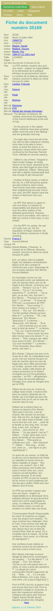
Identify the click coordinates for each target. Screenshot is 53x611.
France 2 (16, 238)
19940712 (17, 40)
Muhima (16, 100)
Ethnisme (17, 105)
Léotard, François (21, 84)
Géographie (34, 11)
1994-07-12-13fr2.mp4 (23, 54)
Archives (7, 15)
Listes (21, 11)
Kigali (15, 95)
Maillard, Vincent (20, 49)
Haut (26, 602)
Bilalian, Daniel (19, 46)
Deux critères (38, 7)
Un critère (8, 11)
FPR (14, 108)
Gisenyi (16, 89)
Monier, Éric (18, 51)
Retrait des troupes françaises (27, 111)
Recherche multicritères (15, 7)
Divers (20, 15)
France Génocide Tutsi (14, 3)
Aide (30, 15)
